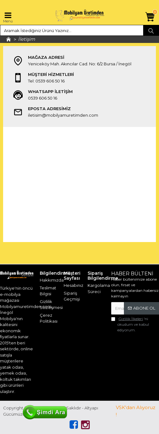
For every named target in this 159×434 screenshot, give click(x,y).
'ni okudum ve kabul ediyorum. (130, 324)
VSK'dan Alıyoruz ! (135, 411)
